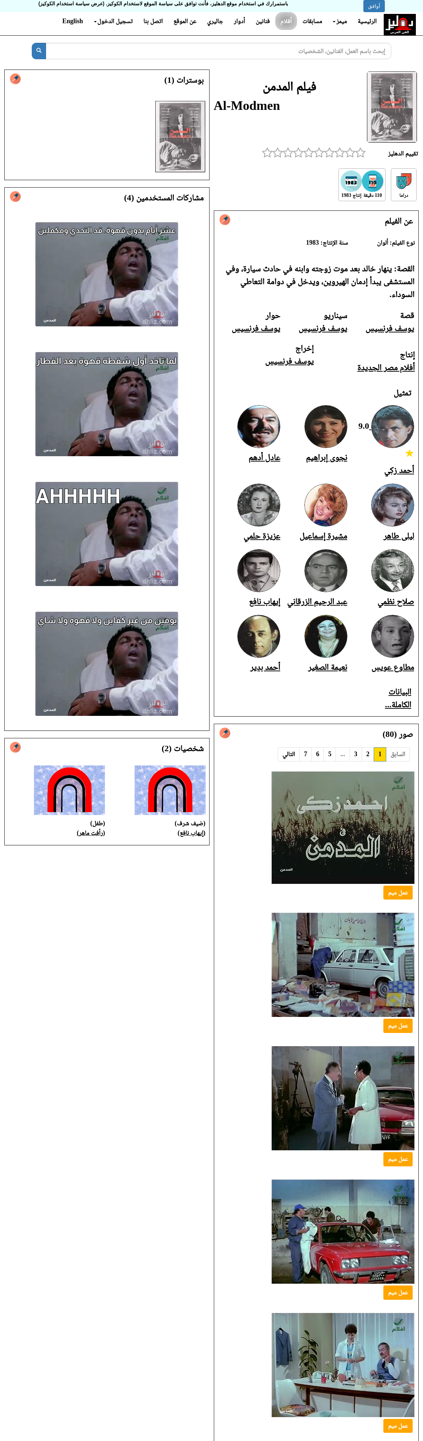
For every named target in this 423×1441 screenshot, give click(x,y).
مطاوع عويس (392, 667)
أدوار (239, 21)
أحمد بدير (265, 667)
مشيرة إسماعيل (323, 535)
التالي (288, 754)
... (342, 754)
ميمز (340, 21)
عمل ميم (398, 892)
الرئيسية (367, 21)
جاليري (215, 21)
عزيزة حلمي (261, 535)
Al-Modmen (247, 105)
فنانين (263, 21)
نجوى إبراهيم (326, 457)
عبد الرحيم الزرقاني (317, 601)
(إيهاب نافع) (192, 832)
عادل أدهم (264, 457)
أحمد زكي (399, 470)
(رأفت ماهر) (91, 832)
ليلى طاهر (398, 535)
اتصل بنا (152, 21)
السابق (398, 754)
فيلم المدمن (289, 86)
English (72, 21)
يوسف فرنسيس (390, 328)
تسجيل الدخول (113, 21)
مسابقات (312, 21)
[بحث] (39, 51)
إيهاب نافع (264, 601)
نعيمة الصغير (327, 667)
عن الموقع (184, 21)
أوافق (374, 6)
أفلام (286, 21)
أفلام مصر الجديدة (386, 367)
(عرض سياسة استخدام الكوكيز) (72, 3)
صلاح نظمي (395, 601)
